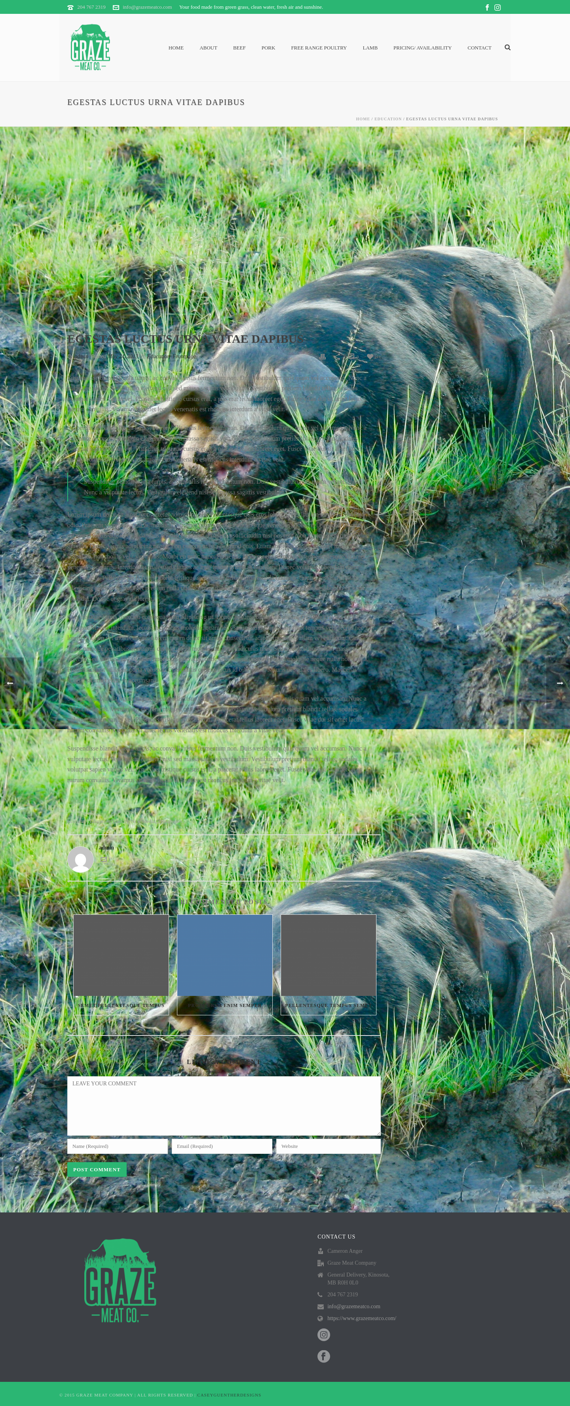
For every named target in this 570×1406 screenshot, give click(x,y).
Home (176, 48)
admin (81, 356)
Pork (269, 48)
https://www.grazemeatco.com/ (361, 1318)
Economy (77, 821)
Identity (121, 821)
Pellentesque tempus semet (328, 1005)
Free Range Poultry (319, 48)
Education (388, 119)
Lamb (370, 48)
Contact (479, 48)
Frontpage (184, 356)
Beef (239, 48)
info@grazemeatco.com (147, 7)
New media (143, 821)
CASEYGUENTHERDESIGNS (229, 1395)
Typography (170, 821)
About (208, 48)
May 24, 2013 (123, 356)
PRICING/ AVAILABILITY (422, 48)
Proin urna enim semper (225, 1005)
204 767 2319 (91, 7)
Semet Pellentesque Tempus (121, 1005)
